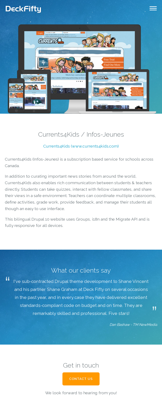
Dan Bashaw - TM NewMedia (133, 324)
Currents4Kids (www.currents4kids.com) (81, 146)
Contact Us (81, 379)
